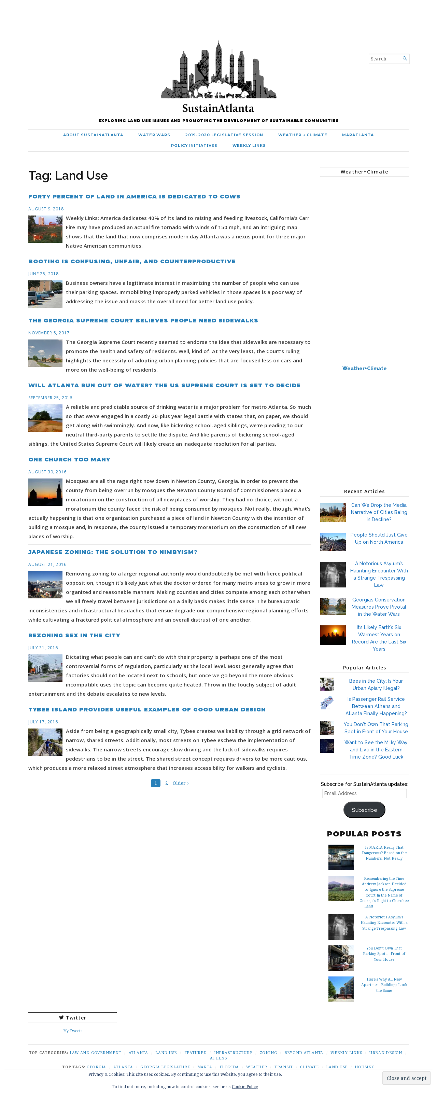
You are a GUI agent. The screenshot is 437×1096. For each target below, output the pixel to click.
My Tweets (72, 1030)
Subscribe (364, 810)
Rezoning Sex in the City (74, 635)
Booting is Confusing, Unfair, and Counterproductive (132, 261)
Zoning (268, 1052)
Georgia (96, 1066)
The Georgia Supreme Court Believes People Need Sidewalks (143, 320)
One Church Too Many (69, 459)
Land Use (166, 1052)
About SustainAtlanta (93, 135)
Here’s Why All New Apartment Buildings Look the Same (384, 984)
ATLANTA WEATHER (364, 207)
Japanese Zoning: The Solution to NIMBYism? (113, 552)
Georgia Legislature (165, 1066)
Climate (309, 1066)
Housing (365, 1066)
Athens (218, 1057)
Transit (283, 1066)
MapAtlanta (358, 135)
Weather (256, 1066)
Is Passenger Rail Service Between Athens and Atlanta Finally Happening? (376, 706)
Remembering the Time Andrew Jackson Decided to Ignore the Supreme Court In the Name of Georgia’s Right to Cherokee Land (384, 892)
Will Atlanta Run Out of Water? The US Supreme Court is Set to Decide (164, 385)
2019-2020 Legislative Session (224, 135)
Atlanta (138, 1052)
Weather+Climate (364, 368)
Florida (229, 1066)
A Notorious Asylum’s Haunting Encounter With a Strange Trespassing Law (384, 922)
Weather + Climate (302, 135)
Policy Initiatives (194, 145)
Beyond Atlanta (304, 1052)
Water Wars (154, 135)
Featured (195, 1052)
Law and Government (96, 1052)
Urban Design (385, 1052)
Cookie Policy (245, 1087)
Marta (204, 1066)
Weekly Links (249, 145)
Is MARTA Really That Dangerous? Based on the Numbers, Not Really (384, 853)
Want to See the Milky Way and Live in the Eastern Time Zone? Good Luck (376, 750)
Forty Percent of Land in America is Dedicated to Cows (134, 196)
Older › (181, 783)
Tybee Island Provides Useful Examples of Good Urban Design (147, 709)
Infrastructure (233, 1052)
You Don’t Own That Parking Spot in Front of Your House (384, 953)
